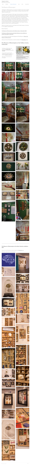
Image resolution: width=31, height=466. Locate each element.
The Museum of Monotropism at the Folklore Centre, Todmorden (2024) (14, 30)
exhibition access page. (8, 54)
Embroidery (24, 39)
